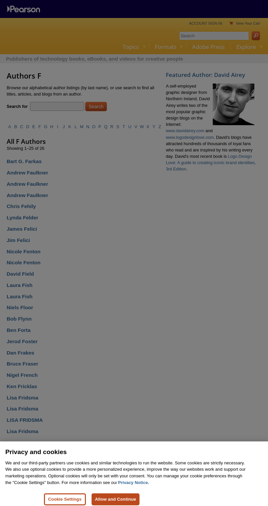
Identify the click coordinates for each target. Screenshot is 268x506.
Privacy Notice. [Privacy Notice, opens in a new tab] (133, 491)
